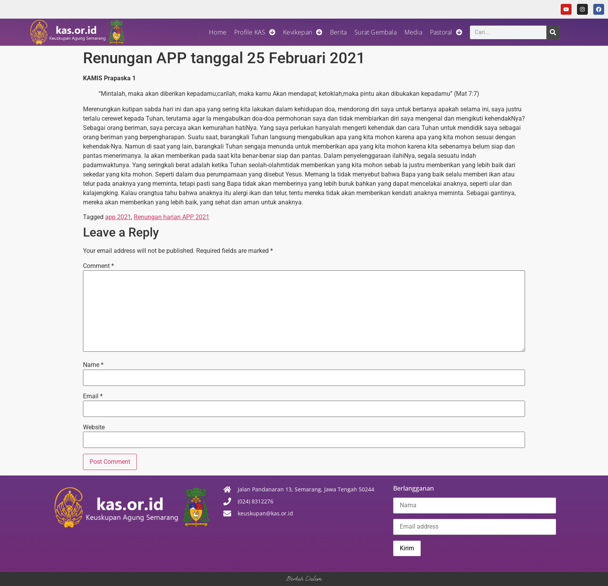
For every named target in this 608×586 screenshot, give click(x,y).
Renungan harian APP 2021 (171, 217)
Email (93, 396)
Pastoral (446, 32)
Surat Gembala (375, 32)
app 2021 (118, 217)
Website (94, 427)
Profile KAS (254, 32)
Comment (98, 266)
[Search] (553, 32)
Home (217, 32)
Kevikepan (302, 32)
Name (93, 365)
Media (413, 32)
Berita (338, 32)
